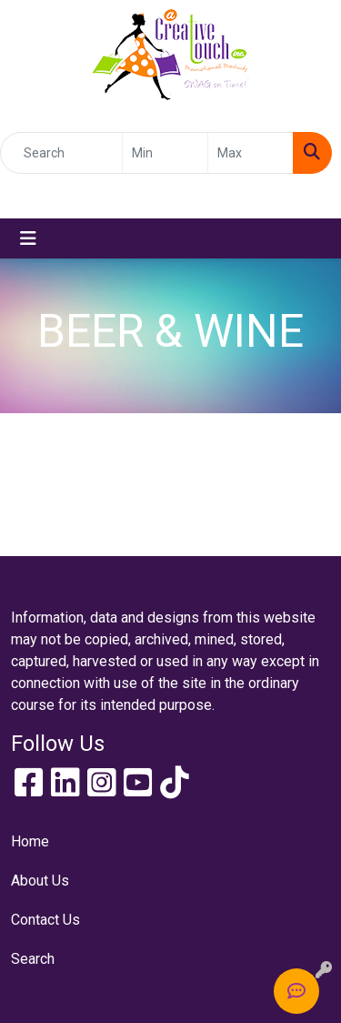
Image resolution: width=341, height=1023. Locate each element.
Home (30, 841)
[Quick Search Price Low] (165, 153)
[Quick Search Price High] (250, 153)
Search (33, 958)
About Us (40, 880)
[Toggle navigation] (28, 238)
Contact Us (45, 919)
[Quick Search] (61, 153)
